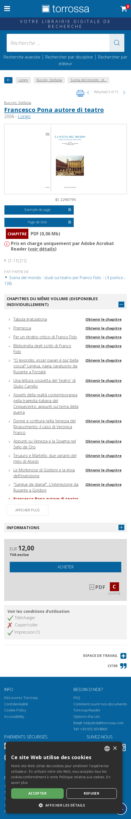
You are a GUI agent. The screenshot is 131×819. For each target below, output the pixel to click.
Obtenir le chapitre (103, 319)
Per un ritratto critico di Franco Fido (45, 337)
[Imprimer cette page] (80, 93)
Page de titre (49, 222)
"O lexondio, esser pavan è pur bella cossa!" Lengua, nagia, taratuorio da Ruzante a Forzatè (45, 366)
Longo (24, 116)
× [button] (115, 748)
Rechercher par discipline (69, 57)
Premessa (22, 328)
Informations (23, 527)
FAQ (76, 697)
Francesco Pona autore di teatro (54, 109)
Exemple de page (47, 210)
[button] (116, 43)
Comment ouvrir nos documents (100, 704)
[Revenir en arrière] (8, 80)
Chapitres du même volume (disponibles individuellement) (52, 301)
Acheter (66, 567)
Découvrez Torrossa (21, 697)
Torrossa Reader (86, 710)
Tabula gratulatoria (30, 319)
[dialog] (64, 777)
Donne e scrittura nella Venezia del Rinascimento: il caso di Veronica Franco (44, 426)
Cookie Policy (15, 710)
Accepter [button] (37, 793)
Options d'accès (86, 716)
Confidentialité (16, 704)
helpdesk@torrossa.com (103, 723)
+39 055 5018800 (93, 729)
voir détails (42, 249)
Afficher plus (27, 510)
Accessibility (14, 716)
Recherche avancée (22, 57)
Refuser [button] (91, 793)
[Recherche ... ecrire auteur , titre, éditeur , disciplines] (66, 43)
